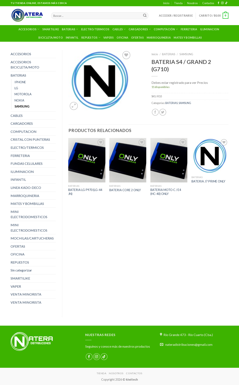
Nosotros (192, 3)
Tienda (178, 3)
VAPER (16, 286)
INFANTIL (18, 179)
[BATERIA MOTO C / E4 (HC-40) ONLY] (168, 160)
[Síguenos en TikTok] (226, 3)
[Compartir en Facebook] (155, 112)
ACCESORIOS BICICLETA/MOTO (25, 64)
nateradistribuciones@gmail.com (188, 344)
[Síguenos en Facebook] (218, 3)
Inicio (166, 3)
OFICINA (122, 37)
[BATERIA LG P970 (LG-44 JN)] (86, 160)
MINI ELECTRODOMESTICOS (29, 214)
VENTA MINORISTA (26, 294)
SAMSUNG (22, 106)
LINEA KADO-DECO (26, 187)
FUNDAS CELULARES (27, 163)
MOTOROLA (23, 94)
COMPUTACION (24, 131)
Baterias (70, 29)
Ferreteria (189, 29)
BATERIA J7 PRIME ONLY (208, 181)
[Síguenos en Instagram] (222, 3)
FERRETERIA (20, 156)
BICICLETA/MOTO (50, 37)
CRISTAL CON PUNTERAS (30, 139)
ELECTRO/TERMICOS (95, 29)
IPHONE (20, 82)
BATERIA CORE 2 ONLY (125, 190)
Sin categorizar (21, 270)
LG (16, 88)
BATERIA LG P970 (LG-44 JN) (85, 192)
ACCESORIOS (21, 54)
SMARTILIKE (50, 29)
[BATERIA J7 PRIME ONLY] (209, 156)
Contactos (208, 3)
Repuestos (90, 37)
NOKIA (19, 100)
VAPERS (108, 37)
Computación (166, 29)
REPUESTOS (20, 262)
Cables (119, 29)
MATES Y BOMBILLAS (188, 37)
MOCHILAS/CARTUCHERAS (32, 238)
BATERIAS (18, 75)
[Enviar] (144, 15)
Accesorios (28, 29)
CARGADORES (22, 123)
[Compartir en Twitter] (162, 112)
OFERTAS (137, 37)
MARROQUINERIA (159, 37)
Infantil (72, 37)
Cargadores (140, 29)
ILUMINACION (209, 29)
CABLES (17, 115)
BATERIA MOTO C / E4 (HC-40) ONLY (165, 192)
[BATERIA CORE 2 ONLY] (127, 160)
